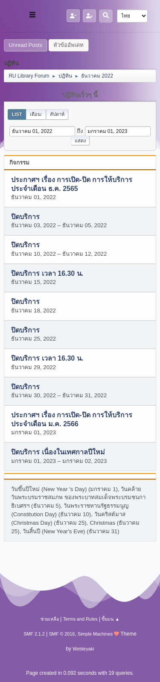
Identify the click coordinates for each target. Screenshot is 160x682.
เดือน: (36, 114)
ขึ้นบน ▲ (110, 618)
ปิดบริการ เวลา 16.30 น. (47, 273)
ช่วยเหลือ (50, 618)
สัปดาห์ (57, 114)
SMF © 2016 (62, 633)
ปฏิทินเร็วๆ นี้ (79, 95)
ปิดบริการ (25, 216)
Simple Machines (95, 633)
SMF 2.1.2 (34, 633)
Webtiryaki (83, 648)
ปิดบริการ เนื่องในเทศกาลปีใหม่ (58, 452)
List (17, 114)
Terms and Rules (80, 618)
